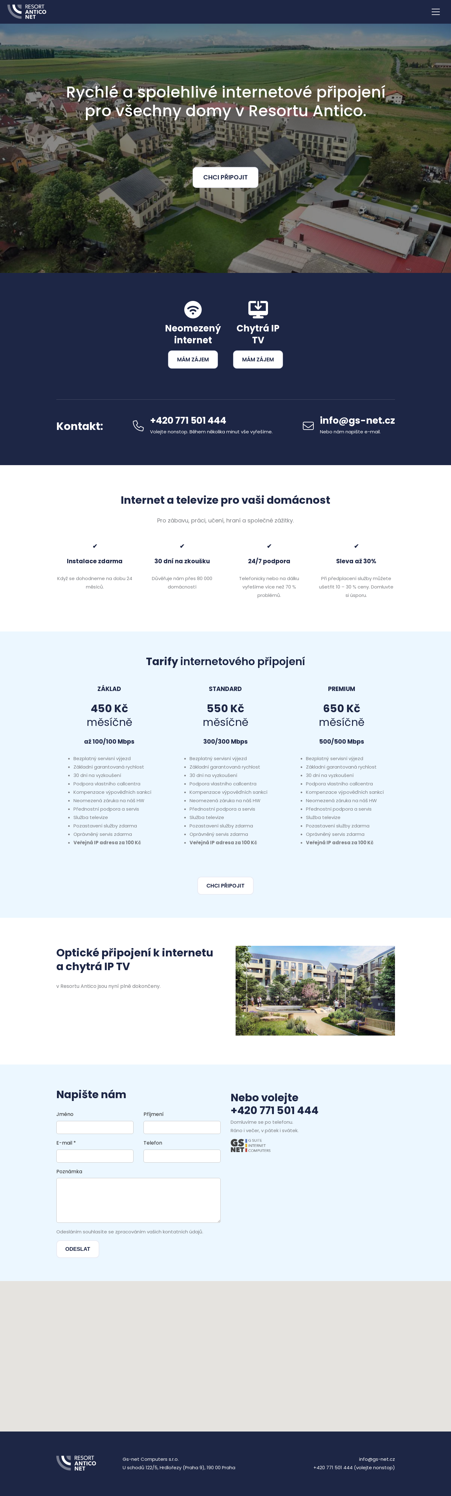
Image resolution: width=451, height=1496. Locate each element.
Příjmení (153, 1114)
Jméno (64, 1114)
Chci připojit (225, 177)
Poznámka (69, 1171)
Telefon (152, 1142)
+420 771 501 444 (274, 1110)
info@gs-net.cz (357, 420)
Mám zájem (193, 359)
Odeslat (77, 1249)
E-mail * (66, 1142)
